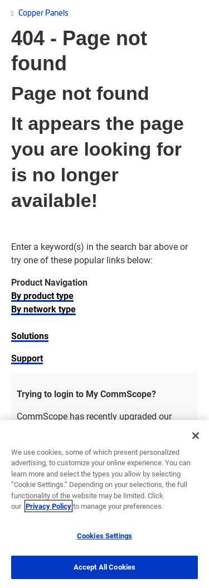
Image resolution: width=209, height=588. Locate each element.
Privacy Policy (48, 506)
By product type (42, 295)
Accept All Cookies (104, 567)
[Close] (195, 435)
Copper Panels (43, 12)
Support (27, 358)
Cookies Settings (104, 536)
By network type (43, 309)
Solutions (29, 335)
